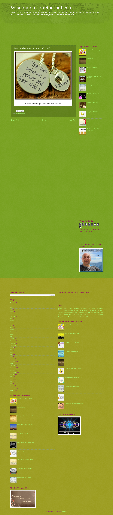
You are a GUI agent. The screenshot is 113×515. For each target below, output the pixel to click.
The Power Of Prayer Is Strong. (25, 459)
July (11, 305)
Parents (23, 113)
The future (65, 316)
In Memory (94, 310)
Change (70, 308)
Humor (89, 310)
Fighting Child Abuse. (92, 67)
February (12, 338)
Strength (100, 314)
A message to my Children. (93, 85)
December (12, 303)
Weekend (73, 316)
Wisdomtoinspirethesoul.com (42, 7)
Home (43, 120)
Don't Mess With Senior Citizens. (73, 368)
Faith (72, 310)
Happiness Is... (90, 58)
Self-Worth (83, 314)
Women (88, 317)
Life (72, 312)
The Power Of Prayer (22, 433)
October (12, 370)
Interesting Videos (67, 312)
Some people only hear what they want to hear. (94, 77)
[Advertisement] (56, 30)
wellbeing (77, 316)
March (11, 311)
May (11, 307)
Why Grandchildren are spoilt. (24, 468)
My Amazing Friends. (22, 451)
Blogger (64, 511)
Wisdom (82, 317)
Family (76, 310)
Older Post (72, 120)
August (12, 323)
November (12, 343)
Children (18, 113)
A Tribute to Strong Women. (72, 342)
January (12, 314)
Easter (93, 308)
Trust (69, 317)
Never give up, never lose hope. (25, 424)
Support (60, 317)
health (85, 310)
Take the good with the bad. (72, 333)
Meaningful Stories (95, 312)
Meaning (86, 312)
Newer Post (15, 120)
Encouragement (64, 310)
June (11, 334)
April (11, 309)
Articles (60, 308)
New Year (60, 314)
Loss (76, 312)
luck (82, 312)
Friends (81, 310)
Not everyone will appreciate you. (73, 377)
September (13, 345)
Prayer (77, 314)
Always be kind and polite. (71, 351)
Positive (72, 314)
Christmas (84, 308)
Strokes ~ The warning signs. (94, 49)
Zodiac (92, 316)
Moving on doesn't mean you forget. (26, 416)
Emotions (100, 308)
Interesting (60, 312)
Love (79, 312)
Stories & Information (92, 314)
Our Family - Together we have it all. (74, 403)
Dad (89, 308)
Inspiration (100, 310)
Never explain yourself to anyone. (25, 442)
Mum (102, 312)
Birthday (65, 308)
